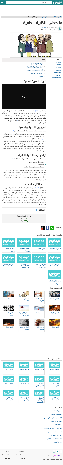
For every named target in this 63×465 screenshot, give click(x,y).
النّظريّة (36, 111)
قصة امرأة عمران (57, 442)
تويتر (43, 228)
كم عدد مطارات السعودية (55, 432)
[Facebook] (61, 451)
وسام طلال (43, 28)
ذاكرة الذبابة (58, 425)
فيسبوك (47, 228)
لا (21, 220)
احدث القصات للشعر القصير (54, 439)
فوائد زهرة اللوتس (56, 414)
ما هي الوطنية (58, 411)
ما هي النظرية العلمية (57, 63)
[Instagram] (54, 451)
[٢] (26, 122)
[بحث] (49, 2)
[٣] (13, 131)
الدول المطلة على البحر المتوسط (52, 428)
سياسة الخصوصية (20, 455)
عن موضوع (22, 451)
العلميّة (37, 188)
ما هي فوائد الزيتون (56, 421)
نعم (26, 220)
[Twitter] (57, 451)
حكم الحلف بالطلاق (56, 435)
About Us (22, 458)
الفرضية (42, 139)
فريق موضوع (7, 458)
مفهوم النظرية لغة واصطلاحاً (57, 71)
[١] (17, 120)
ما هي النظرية (57, 67)
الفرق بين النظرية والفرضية (56, 76)
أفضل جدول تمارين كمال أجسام (53, 418)
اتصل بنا (8, 451)
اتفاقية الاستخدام (6, 455)
